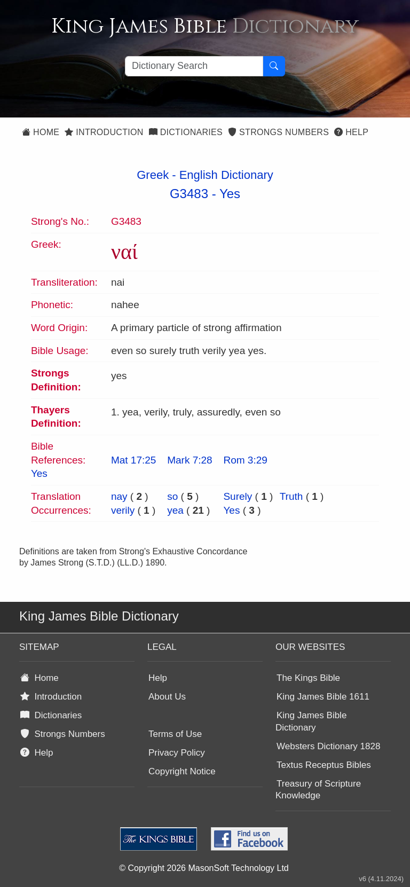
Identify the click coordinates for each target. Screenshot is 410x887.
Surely (237, 496)
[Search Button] (274, 66)
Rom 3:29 (245, 460)
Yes (229, 193)
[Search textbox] (194, 66)
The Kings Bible (308, 678)
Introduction (104, 132)
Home (40, 132)
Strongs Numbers (278, 132)
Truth (291, 496)
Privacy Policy (176, 753)
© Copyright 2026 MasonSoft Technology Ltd (203, 868)
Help (351, 132)
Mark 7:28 (189, 460)
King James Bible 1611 (323, 697)
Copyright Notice (182, 771)
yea (175, 510)
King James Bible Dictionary (310, 721)
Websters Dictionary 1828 (328, 746)
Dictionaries (186, 132)
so (172, 496)
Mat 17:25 (133, 460)
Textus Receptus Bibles (324, 765)
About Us (167, 697)
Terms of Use (175, 734)
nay (119, 496)
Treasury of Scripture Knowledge (318, 790)
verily (123, 510)
